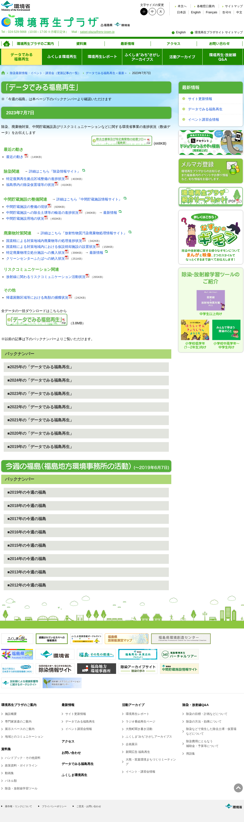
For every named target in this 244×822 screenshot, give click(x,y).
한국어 (226, 12)
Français (211, 12)
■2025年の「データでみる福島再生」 (40, 367)
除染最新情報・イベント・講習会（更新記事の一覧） (45, 73)
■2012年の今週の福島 (26, 585)
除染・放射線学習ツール (21, 788)
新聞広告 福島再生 (138, 752)
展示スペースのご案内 (20, 729)
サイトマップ (234, 6)
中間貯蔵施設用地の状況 (25, 218)
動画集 (9, 773)
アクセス (68, 741)
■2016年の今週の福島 (26, 532)
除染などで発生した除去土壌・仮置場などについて (211, 731)
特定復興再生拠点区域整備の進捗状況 (35, 179)
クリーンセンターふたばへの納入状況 (35, 258)
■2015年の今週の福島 (26, 545)
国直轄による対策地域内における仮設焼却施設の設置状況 (51, 247)
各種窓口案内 (206, 6)
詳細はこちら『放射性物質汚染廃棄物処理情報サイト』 (84, 233)
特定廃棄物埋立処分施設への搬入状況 (35, 252)
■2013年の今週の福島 (26, 572)
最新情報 (110, 213)
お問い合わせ (71, 753)
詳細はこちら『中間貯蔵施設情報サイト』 (89, 199)
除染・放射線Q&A (195, 705)
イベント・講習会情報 (140, 771)
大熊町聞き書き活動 (139, 729)
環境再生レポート (137, 714)
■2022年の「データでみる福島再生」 (40, 407)
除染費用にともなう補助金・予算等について (202, 744)
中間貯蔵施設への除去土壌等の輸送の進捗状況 (42, 213)
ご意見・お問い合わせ (88, 806)
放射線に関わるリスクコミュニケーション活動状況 (46, 277)
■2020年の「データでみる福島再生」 (40, 433)
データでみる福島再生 (205, 109)
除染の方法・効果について (204, 721)
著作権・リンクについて (18, 806)
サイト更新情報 (200, 99)
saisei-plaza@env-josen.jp (97, 32)
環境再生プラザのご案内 (18, 705)
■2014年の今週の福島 (26, 559)
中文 (239, 12)
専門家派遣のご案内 (18, 721)
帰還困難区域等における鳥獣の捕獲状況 (37, 297)
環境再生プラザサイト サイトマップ (219, 32)
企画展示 (132, 744)
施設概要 (11, 714)
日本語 (181, 12)
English (196, 12)
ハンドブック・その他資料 (22, 758)
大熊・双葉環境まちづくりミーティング (151, 762)
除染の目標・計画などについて (206, 714)
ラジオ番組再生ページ (140, 721)
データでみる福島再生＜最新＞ (106, 73)
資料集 (6, 749)
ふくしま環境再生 (74, 775)
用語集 (190, 753)
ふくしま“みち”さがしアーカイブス (149, 736)
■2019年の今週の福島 (26, 492)
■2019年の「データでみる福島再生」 (40, 447)
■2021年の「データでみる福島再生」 (40, 420)
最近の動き (14, 157)
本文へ (182, 6)
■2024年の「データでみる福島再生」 (40, 380)
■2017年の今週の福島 (26, 519)
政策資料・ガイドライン (21, 765)
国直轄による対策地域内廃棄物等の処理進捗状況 (44, 241)
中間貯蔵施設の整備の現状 (27, 207)
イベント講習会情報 (203, 119)
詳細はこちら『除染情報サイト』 (55, 171)
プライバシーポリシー (54, 806)
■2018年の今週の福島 (26, 506)
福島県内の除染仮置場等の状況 (30, 185)
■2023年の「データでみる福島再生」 (40, 393)
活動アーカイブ (133, 705)
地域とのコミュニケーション (24, 736)
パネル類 (11, 781)
